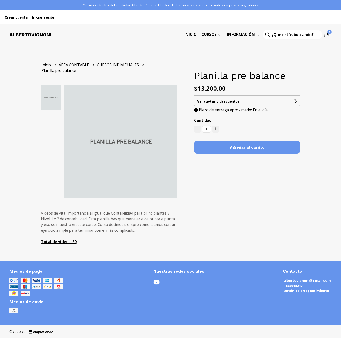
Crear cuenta (16, 17)
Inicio (190, 34)
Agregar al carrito (247, 147)
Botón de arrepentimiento (306, 290)
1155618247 (293, 285)
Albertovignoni (30, 35)
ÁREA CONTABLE (74, 64)
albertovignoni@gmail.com (307, 280)
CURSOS (211, 34)
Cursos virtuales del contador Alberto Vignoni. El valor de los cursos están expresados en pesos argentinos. (171, 5)
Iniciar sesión (43, 17)
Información (243, 34)
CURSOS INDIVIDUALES (118, 64)
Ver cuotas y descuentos (218, 101)
